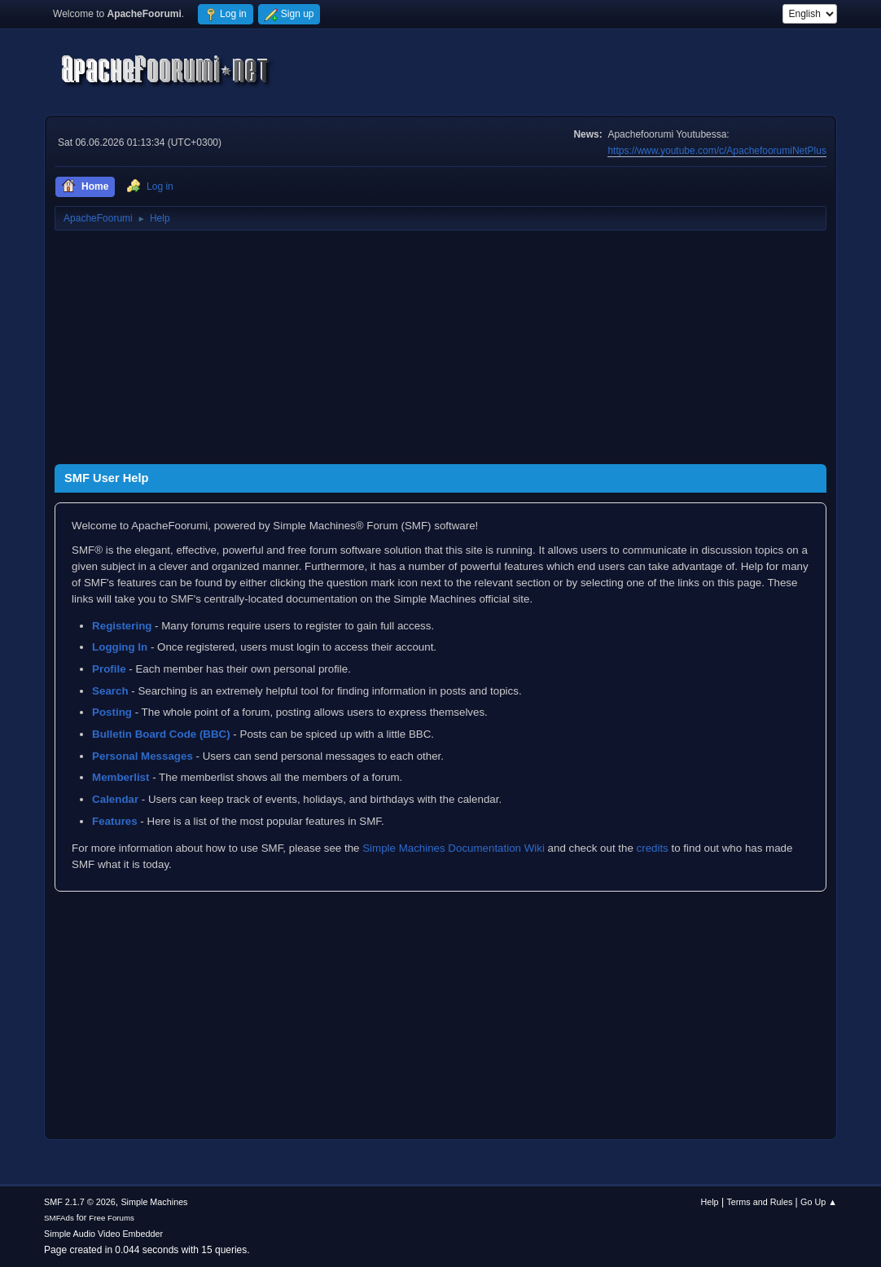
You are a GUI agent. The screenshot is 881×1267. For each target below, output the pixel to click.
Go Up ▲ (818, 1202)
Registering (121, 626)
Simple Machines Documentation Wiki (453, 848)
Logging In (119, 647)
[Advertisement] (440, 350)
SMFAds (59, 1217)
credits (652, 848)
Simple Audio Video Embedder (103, 1234)
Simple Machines (154, 1202)
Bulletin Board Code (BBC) (161, 734)
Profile (108, 669)
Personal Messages (142, 756)
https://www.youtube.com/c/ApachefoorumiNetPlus (716, 150)
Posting (112, 712)
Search (110, 691)
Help (709, 1202)
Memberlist (120, 777)
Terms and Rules (759, 1202)
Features (115, 821)
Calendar (115, 799)
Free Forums (111, 1217)
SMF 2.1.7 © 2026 (80, 1202)
